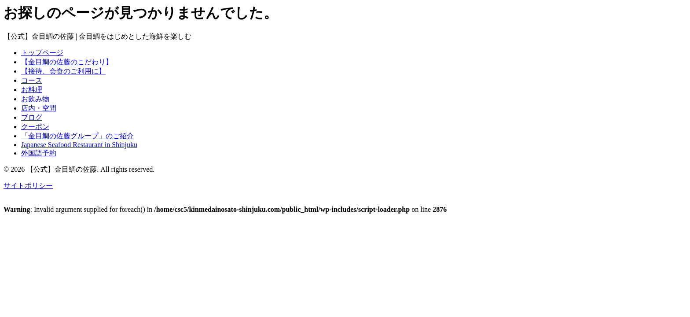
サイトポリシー (28, 185)
